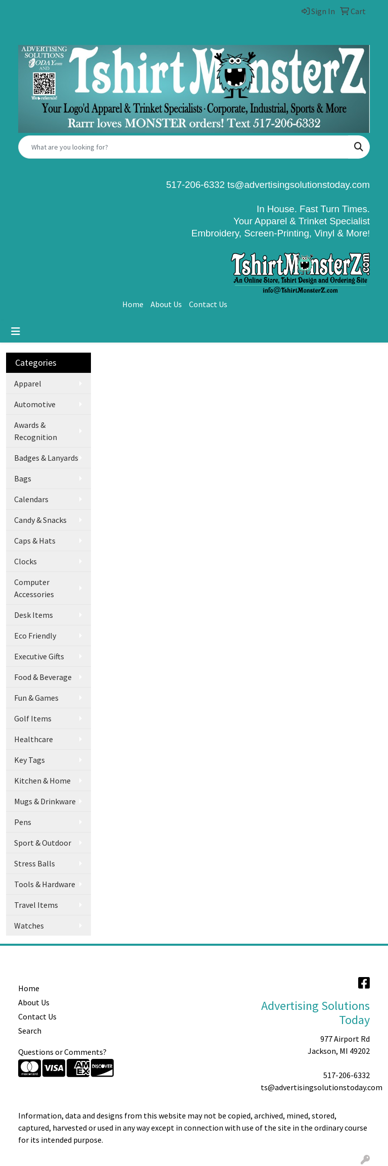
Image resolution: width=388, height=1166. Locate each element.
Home (132, 304)
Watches (29, 925)
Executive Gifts (39, 656)
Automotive (35, 404)
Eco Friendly (35, 635)
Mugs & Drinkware (45, 801)
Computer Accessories (34, 588)
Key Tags (29, 760)
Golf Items (33, 718)
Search (29, 1031)
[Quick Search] (183, 147)
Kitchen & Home (42, 780)
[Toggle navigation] (15, 331)
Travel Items (36, 905)
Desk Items (33, 615)
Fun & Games (36, 698)
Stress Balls (34, 863)
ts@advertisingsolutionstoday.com (297, 184)
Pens (22, 822)
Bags (22, 478)
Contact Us (208, 304)
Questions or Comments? (62, 1052)
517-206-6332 (346, 1075)
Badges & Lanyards (46, 458)
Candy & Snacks (40, 520)
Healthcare (33, 739)
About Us (166, 304)
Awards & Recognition (35, 431)
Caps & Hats (35, 541)
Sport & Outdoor (42, 843)
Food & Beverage (43, 677)
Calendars (31, 499)
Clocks (25, 561)
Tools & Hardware (44, 884)
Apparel (27, 383)
